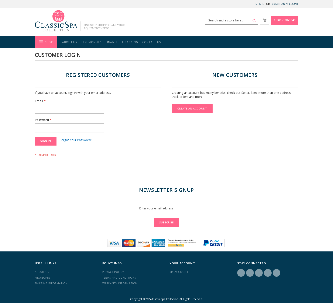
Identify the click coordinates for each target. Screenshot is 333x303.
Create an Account (285, 4)
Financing (130, 42)
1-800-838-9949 (285, 20)
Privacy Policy (113, 272)
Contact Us (151, 42)
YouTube (276, 273)
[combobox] (231, 20)
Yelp (268, 273)
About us (42, 272)
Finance (112, 42)
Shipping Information (51, 283)
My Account (179, 272)
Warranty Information (120, 283)
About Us (69, 42)
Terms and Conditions (119, 277)
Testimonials (91, 42)
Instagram (250, 273)
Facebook (241, 273)
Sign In (259, 4)
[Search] (254, 20)
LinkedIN (259, 273)
